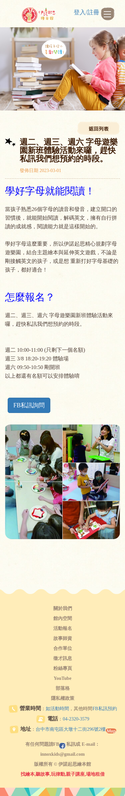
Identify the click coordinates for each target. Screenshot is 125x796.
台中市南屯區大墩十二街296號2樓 (71, 729)
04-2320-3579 (76, 718)
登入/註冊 (86, 12)
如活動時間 (57, 708)
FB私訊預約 (104, 708)
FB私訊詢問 (29, 405)
